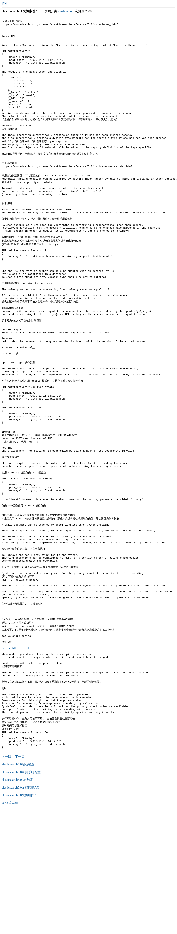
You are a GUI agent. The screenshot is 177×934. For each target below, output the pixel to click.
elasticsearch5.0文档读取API (20, 911)
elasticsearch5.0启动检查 (18, 888)
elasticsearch (66, 11)
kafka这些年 (10, 926)
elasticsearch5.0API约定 (17, 903)
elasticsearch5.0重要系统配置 (21, 896)
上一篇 (7, 880)
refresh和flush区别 (16, 755)
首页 (5, 3)
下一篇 (19, 880)
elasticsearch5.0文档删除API (20, 919)
